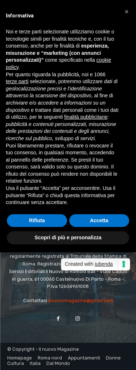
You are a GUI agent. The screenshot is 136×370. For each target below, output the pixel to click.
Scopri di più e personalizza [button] (67, 237)
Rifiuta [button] (37, 220)
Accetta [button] (99, 220)
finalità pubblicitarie (85, 117)
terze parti (17, 81)
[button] (126, 11)
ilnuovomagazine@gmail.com (80, 300)
